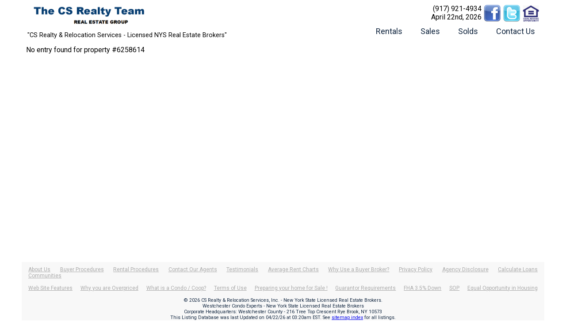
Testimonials (242, 269)
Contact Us (515, 31)
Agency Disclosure (465, 269)
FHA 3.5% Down (422, 288)
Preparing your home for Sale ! (291, 288)
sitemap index (347, 317)
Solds (468, 31)
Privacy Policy (415, 269)
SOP (454, 288)
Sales (430, 31)
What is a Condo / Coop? (176, 288)
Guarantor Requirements (365, 288)
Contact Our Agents (192, 269)
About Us (39, 269)
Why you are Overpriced (109, 288)
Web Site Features (50, 288)
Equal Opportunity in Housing (502, 288)
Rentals (389, 31)
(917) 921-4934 (457, 8)
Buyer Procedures (82, 269)
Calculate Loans (518, 269)
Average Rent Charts (293, 269)
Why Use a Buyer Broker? (358, 269)
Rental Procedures (136, 269)
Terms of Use (230, 288)
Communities (44, 276)
